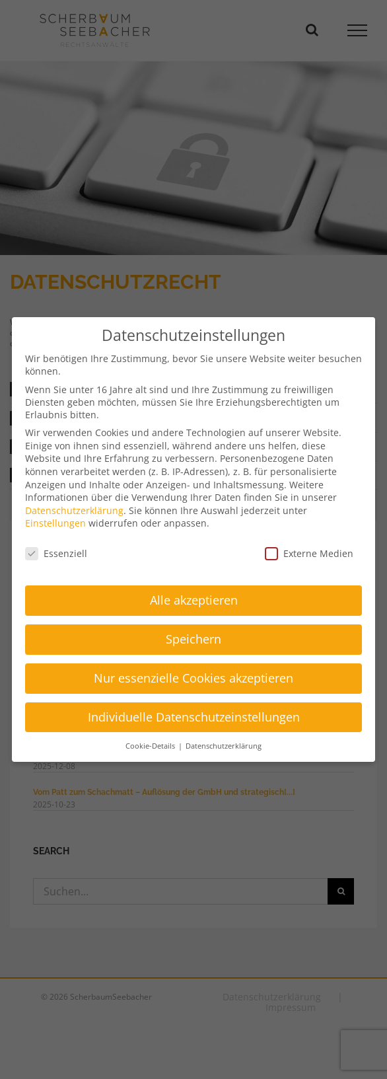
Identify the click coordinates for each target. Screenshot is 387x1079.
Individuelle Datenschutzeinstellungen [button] (194, 717)
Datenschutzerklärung (74, 510)
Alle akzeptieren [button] (194, 600)
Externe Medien (309, 553)
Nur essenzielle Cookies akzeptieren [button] (193, 678)
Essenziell (56, 553)
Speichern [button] (193, 639)
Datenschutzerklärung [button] (224, 746)
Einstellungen (55, 523)
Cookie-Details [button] (151, 746)
